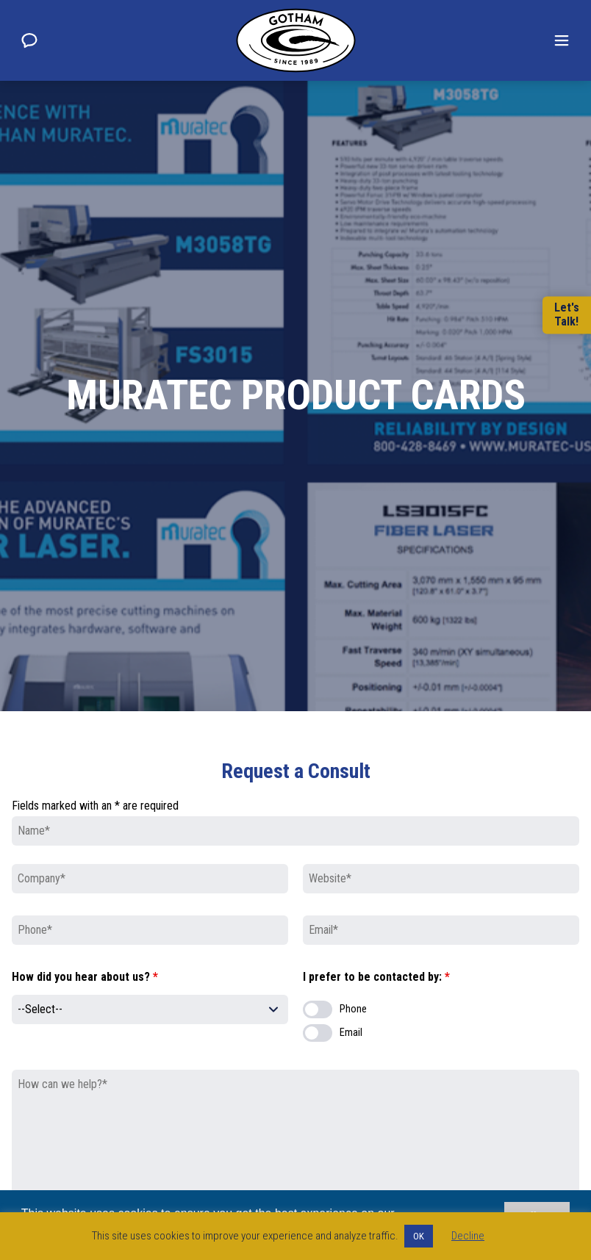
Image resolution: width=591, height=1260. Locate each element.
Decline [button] (467, 1235)
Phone (353, 1009)
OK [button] (418, 1236)
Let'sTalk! (566, 315)
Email (351, 1032)
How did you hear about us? (85, 977)
